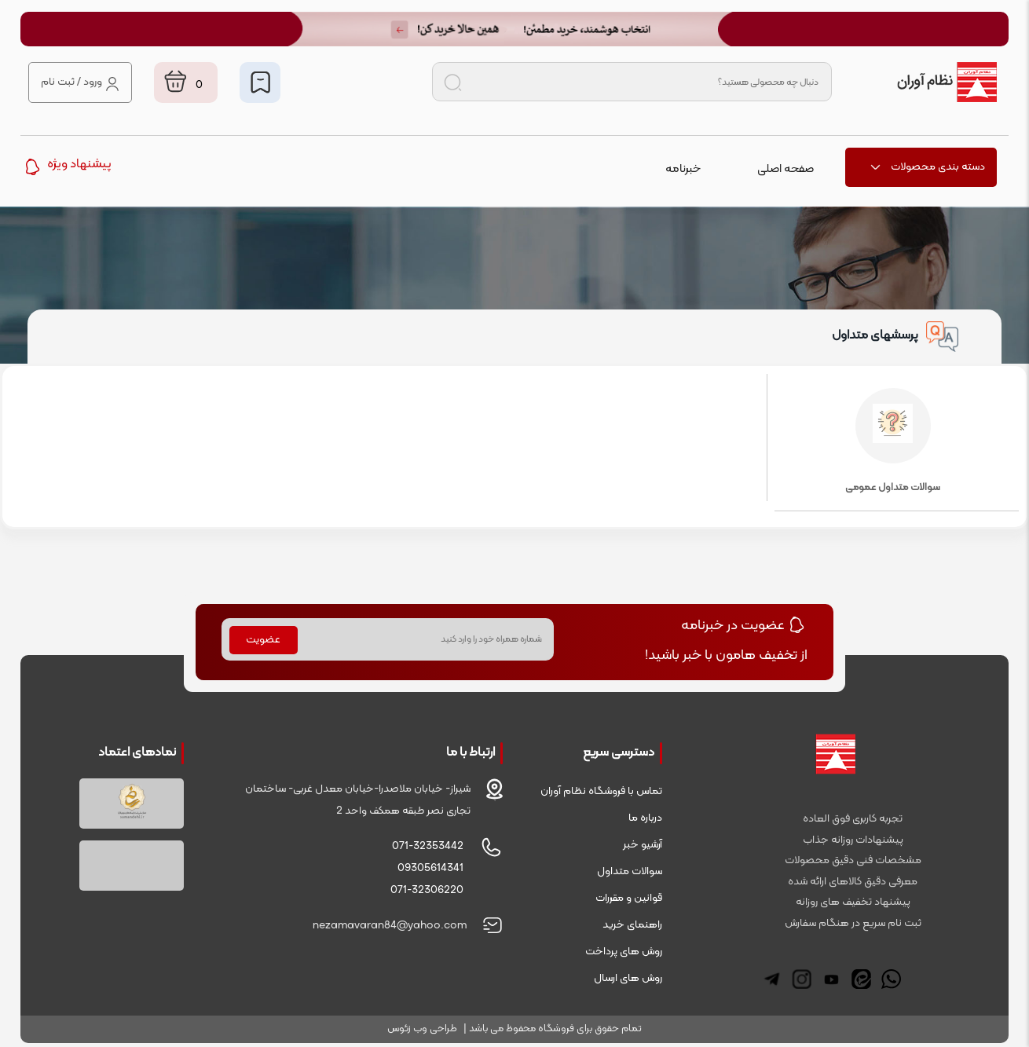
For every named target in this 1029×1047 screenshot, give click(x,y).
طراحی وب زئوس (422, 1029)
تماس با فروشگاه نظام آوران (601, 791)
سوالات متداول (629, 871)
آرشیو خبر (642, 845)
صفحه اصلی (785, 169)
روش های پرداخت (623, 951)
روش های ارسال (628, 978)
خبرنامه (683, 169)
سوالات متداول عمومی (892, 442)
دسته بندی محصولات (927, 167)
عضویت (263, 639)
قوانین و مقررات (628, 898)
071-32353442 (427, 846)
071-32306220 (426, 890)
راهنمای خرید (632, 925)
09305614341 (430, 868)
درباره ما (645, 818)
